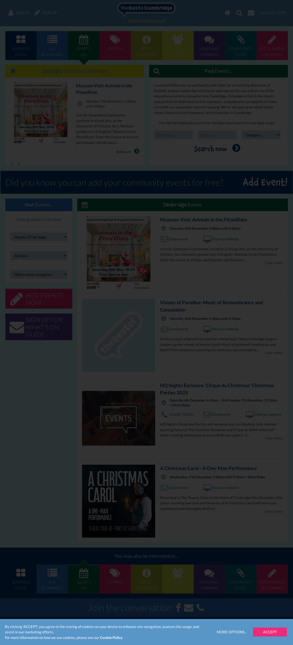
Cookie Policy (111, 637)
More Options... (232, 632)
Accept (270, 632)
